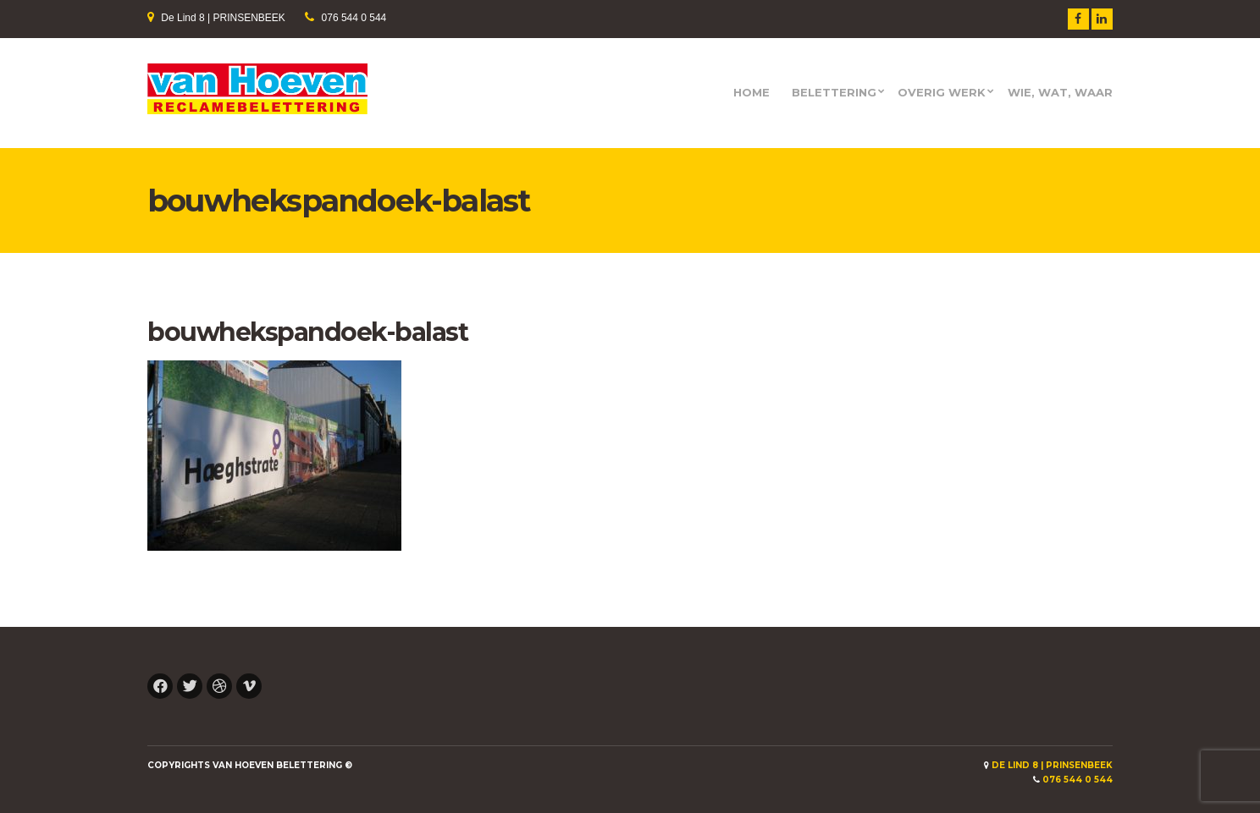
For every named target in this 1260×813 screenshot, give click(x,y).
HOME (751, 92)
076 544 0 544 (354, 18)
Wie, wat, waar (1060, 92)
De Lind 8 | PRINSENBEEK (223, 18)
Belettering (834, 92)
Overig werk (942, 92)
